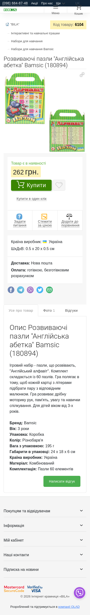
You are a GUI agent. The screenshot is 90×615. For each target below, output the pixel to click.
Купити (31, 184)
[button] (82, 74)
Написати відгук (62, 481)
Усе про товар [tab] (21, 310)
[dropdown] (79, 593)
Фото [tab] (49, 310)
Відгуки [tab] (71, 310)
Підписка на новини (21, 569)
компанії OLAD (69, 607)
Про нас (47, 3)
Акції (34, 3)
